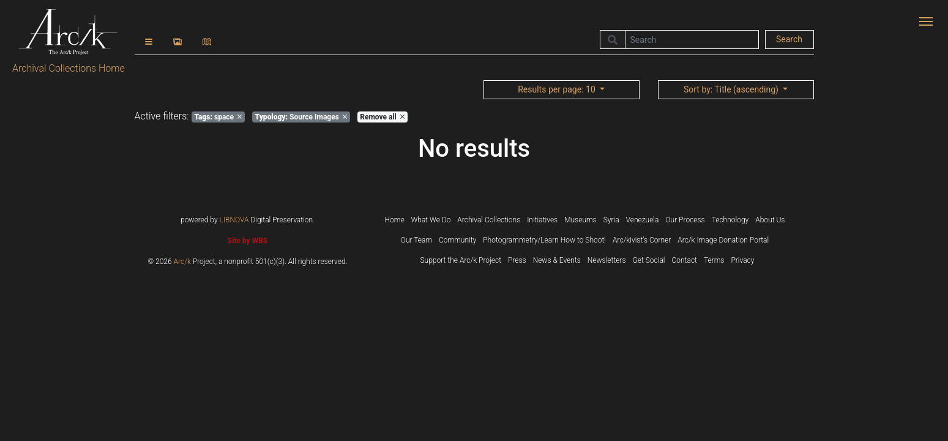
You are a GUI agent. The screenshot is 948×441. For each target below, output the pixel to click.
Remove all (382, 117)
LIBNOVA (234, 220)
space (218, 117)
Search (789, 39)
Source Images (301, 117)
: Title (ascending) (732, 89)
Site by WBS (247, 240)
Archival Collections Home (68, 68)
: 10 (557, 89)
